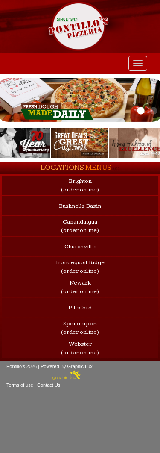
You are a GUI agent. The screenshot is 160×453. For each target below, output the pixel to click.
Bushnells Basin (80, 206)
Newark (80, 287)
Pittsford (80, 307)
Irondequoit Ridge (80, 267)
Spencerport (80, 328)
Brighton (80, 186)
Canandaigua (80, 226)
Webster (80, 349)
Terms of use (19, 385)
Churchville (80, 246)
